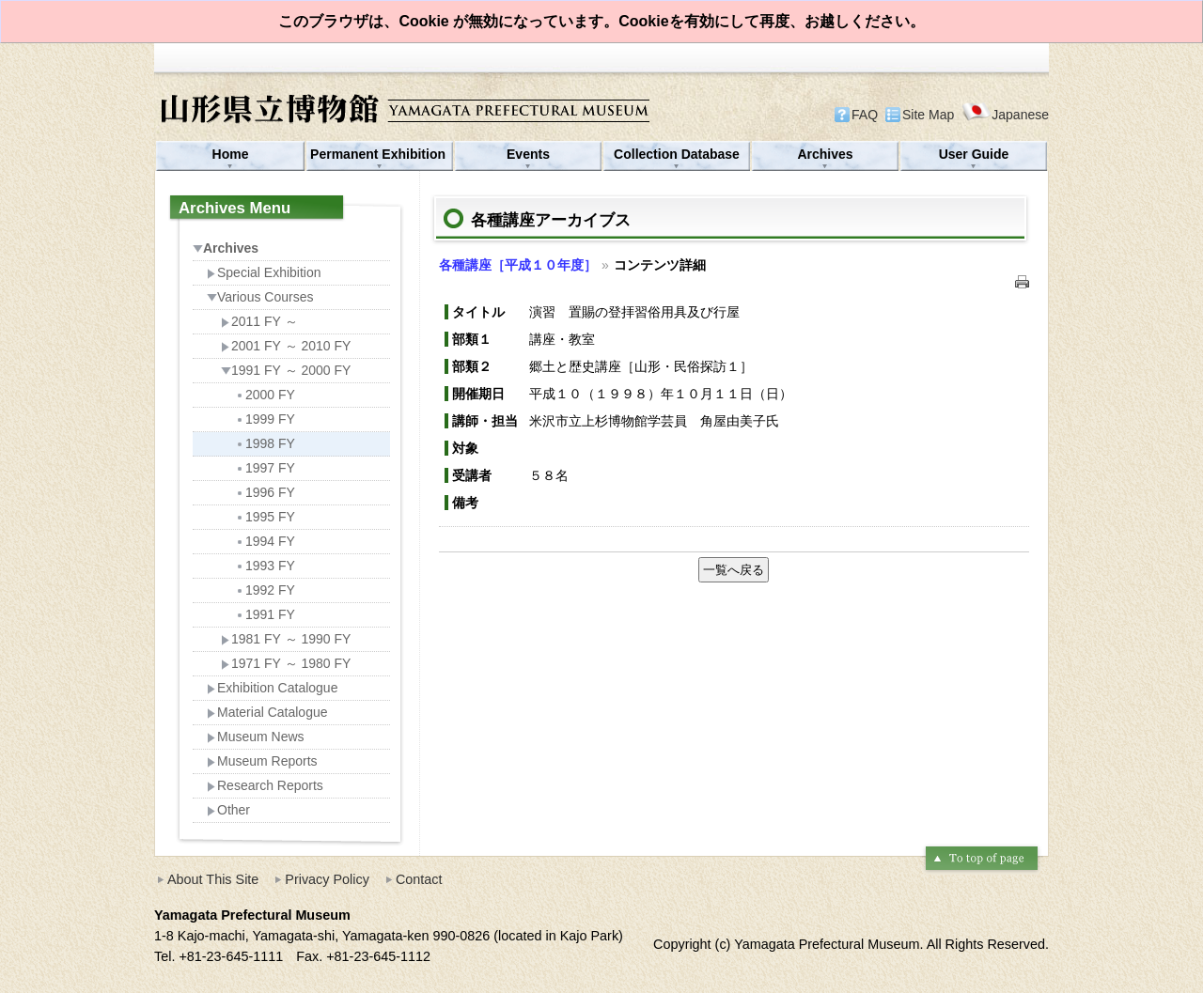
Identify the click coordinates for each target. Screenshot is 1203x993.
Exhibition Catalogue (272, 687)
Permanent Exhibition (379, 154)
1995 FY (265, 516)
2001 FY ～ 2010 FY (286, 345)
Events (528, 154)
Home (230, 154)
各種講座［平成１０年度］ (518, 264)
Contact (419, 879)
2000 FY (265, 394)
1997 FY (265, 467)
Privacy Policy (327, 879)
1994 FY (265, 541)
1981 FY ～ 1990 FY (286, 638)
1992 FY (265, 589)
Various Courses (260, 296)
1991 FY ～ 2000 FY (286, 370)
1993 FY (265, 565)
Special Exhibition (264, 272)
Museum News (256, 736)
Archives (824, 154)
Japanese (1005, 114)
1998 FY (265, 443)
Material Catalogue (267, 712)
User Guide (974, 154)
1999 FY (265, 419)
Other (228, 809)
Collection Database (677, 154)
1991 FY (265, 614)
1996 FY (265, 492)
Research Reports (265, 785)
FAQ (864, 114)
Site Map (928, 114)
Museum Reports (262, 760)
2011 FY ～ (259, 321)
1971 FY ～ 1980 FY (286, 663)
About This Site (212, 879)
